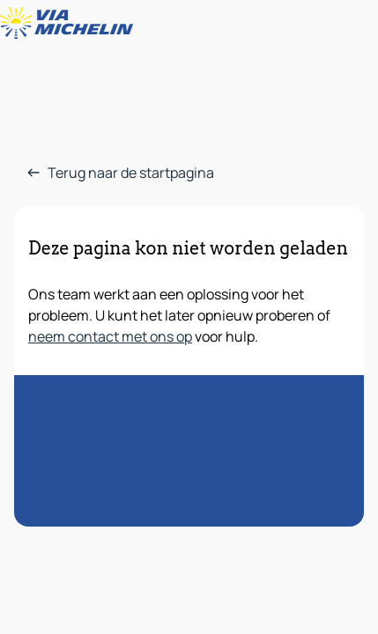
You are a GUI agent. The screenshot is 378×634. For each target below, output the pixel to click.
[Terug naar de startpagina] (70, 23)
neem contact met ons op (110, 336)
